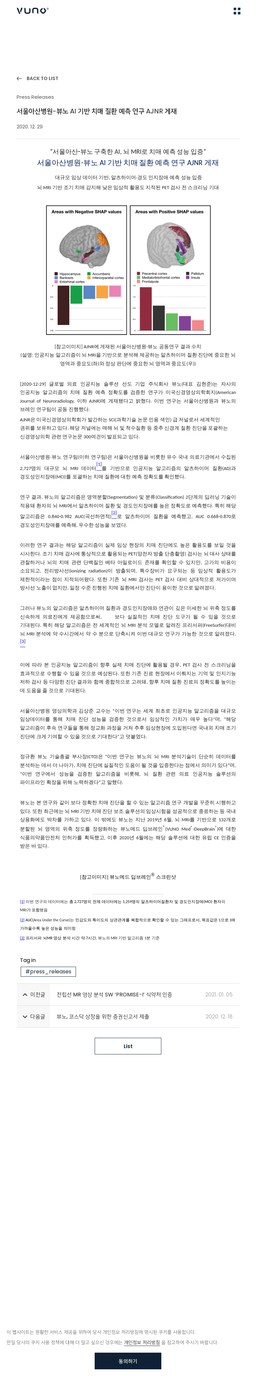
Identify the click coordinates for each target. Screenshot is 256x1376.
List (128, 1046)
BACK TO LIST (42, 78)
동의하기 (128, 1361)
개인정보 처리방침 (142, 1342)
